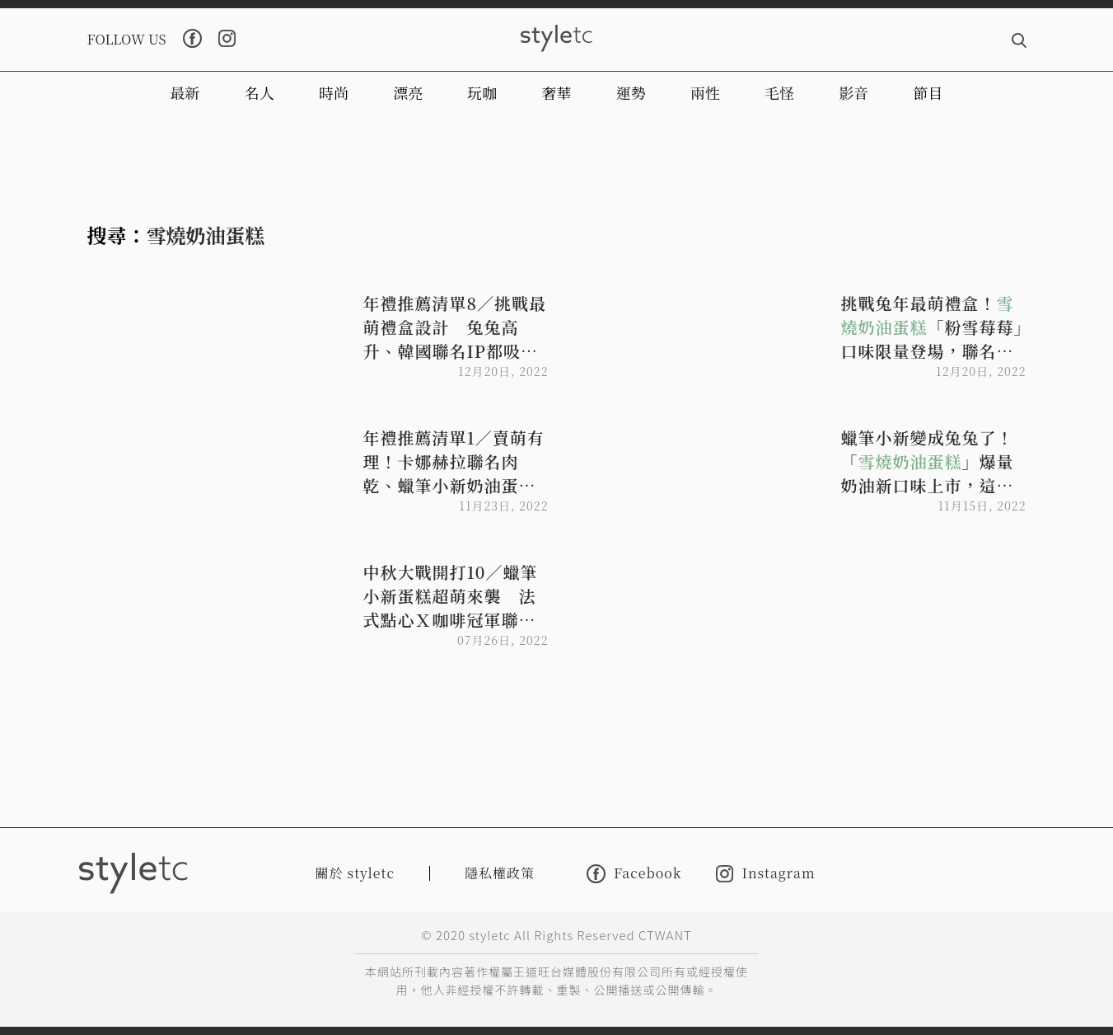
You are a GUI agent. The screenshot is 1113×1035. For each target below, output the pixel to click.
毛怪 (779, 92)
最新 (185, 92)
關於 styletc (355, 872)
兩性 (705, 92)
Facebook (634, 873)
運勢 (631, 92)
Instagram (765, 873)
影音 (853, 92)
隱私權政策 (500, 872)
